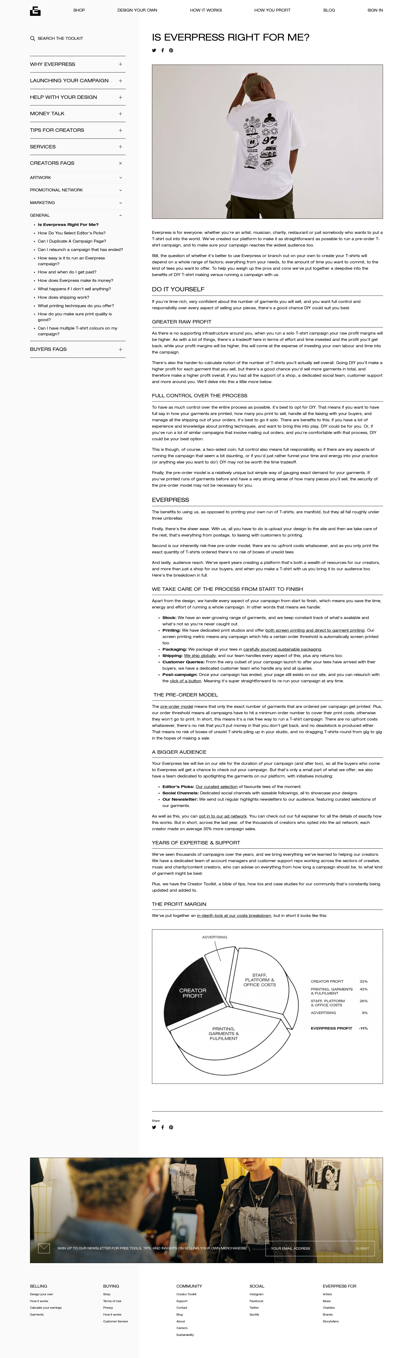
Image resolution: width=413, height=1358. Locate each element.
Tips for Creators (78, 130)
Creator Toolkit (186, 1294)
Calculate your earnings (46, 1307)
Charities (329, 1307)
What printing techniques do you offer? (76, 306)
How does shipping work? (63, 297)
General (78, 215)
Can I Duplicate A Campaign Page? (72, 241)
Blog (329, 10)
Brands (328, 1314)
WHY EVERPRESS (78, 64)
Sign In (375, 10)
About (180, 1321)
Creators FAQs (78, 163)
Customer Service (115, 1321)
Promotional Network (78, 190)
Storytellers (331, 1321)
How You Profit (272, 10)
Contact (181, 1307)
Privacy (108, 1307)
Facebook (256, 1301)
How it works (206, 10)
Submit (362, 1248)
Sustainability (185, 1334)
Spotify (254, 1314)
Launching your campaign (78, 80)
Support (182, 1301)
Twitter (254, 1307)
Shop (79, 10)
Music (327, 1301)
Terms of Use (112, 1301)
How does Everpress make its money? (75, 280)
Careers (182, 1328)
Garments (37, 1314)
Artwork (78, 177)
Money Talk (78, 113)
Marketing (78, 203)
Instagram (256, 1294)
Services (78, 146)
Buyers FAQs (78, 349)
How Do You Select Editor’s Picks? (72, 233)
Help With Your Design (78, 97)
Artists (327, 1294)
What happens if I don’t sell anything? (74, 289)
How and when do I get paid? (67, 272)
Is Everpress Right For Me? (68, 224)
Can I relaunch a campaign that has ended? (80, 250)
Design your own (137, 10)
